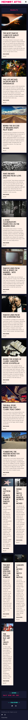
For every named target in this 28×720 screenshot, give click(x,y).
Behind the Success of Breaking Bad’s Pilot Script (11, 128)
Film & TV (4, 56)
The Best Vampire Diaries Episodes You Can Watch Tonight (6, 571)
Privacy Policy (4, 717)
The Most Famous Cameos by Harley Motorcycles (11, 35)
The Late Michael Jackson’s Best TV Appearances (10, 82)
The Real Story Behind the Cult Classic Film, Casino (11, 407)
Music (14, 695)
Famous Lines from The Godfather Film (11, 316)
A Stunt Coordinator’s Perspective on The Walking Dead (11, 223)
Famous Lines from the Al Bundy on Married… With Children (11, 271)
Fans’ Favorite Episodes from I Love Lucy (12, 176)
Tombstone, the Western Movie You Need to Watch (11, 454)
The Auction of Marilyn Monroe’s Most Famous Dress (6, 496)
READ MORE (6, 54)
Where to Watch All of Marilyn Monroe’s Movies (20, 496)
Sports (17, 695)
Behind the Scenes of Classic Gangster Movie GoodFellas (12, 361)
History (9, 695)
